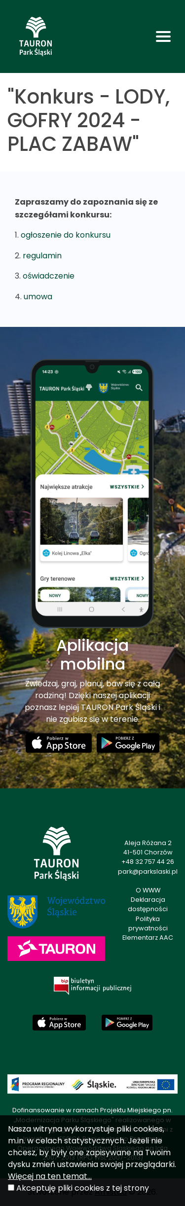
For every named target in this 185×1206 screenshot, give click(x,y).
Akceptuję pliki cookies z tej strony (82, 1188)
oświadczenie (48, 276)
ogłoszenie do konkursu (66, 235)
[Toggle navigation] (163, 36)
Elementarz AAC (147, 937)
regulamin (42, 255)
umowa (38, 296)
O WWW (148, 890)
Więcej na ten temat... (50, 1176)
